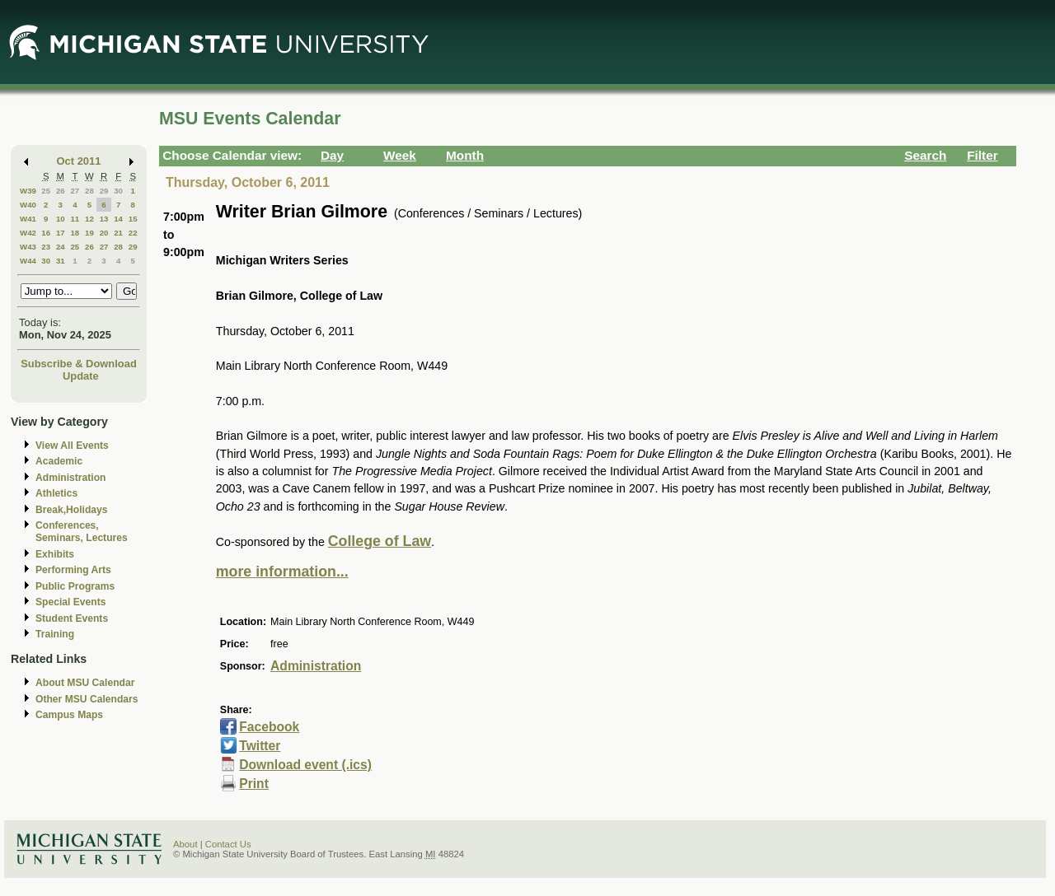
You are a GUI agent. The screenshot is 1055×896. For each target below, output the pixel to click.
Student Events (71, 618)
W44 (28, 260)
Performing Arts (73, 570)
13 (104, 218)
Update (81, 376)
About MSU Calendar (84, 682)
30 (118, 190)
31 (60, 260)
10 (60, 218)
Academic (58, 461)
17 (60, 232)
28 (89, 190)
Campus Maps (69, 715)
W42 (28, 232)
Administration (70, 477)
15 (133, 218)
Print (254, 784)
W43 (28, 246)
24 (60, 246)
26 (60, 190)
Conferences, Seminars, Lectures (81, 532)
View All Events (72, 445)
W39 (28, 190)
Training (54, 634)
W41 (28, 218)
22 (133, 232)
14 (118, 218)
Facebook (269, 727)
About (185, 844)
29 (104, 190)
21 (118, 232)
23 (45, 246)
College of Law (379, 541)
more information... (282, 571)
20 (104, 232)
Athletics (56, 493)
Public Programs (75, 586)
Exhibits (54, 554)
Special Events (70, 602)
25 (45, 190)
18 (74, 232)
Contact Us (228, 844)
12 (89, 218)
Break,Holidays (71, 510)
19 (89, 232)
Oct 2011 (79, 161)
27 (74, 190)
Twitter (259, 746)
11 (74, 218)
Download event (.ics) (305, 765)
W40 (28, 204)
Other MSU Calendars (86, 699)
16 (45, 232)
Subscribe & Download (79, 363)
